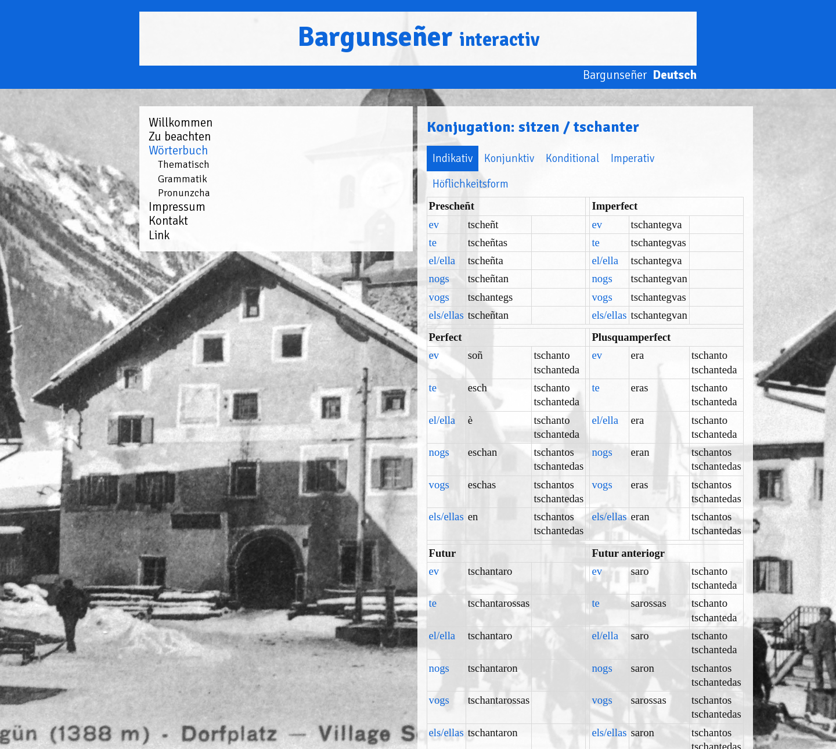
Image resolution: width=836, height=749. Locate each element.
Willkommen (180, 122)
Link (159, 235)
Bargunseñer (418, 37)
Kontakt (168, 220)
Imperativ (475, 158)
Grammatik (182, 178)
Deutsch (675, 74)
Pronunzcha (184, 192)
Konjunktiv (352, 158)
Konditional (415, 158)
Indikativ (295, 158)
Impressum (177, 206)
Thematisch (184, 164)
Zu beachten (180, 136)
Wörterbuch (178, 150)
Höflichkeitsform (547, 158)
